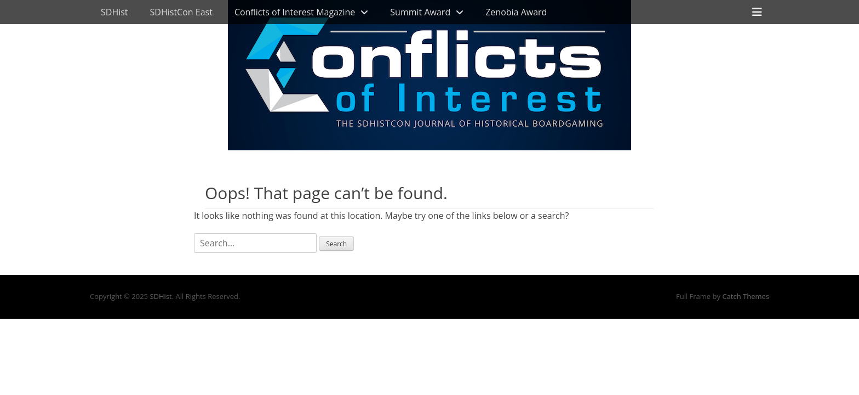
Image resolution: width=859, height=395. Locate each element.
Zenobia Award (516, 12)
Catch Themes (745, 296)
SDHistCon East (181, 12)
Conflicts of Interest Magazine (294, 12)
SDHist (114, 12)
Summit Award (420, 12)
